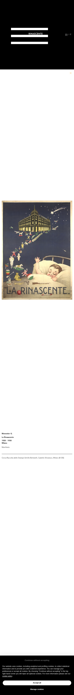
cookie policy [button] (7, 676)
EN (66, 35)
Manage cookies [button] (37, 689)
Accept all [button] (37, 683)
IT (70, 35)
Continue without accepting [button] (37, 660)
